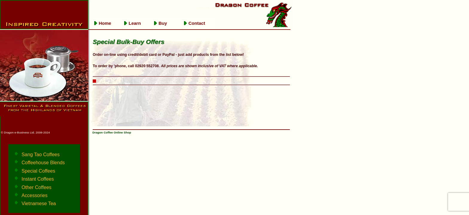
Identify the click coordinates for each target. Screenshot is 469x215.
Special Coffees (38, 170)
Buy (163, 23)
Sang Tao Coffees (41, 154)
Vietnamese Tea (39, 203)
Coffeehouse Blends (43, 162)
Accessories (35, 195)
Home (105, 23)
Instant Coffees (38, 179)
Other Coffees (36, 187)
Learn (135, 23)
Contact (196, 23)
